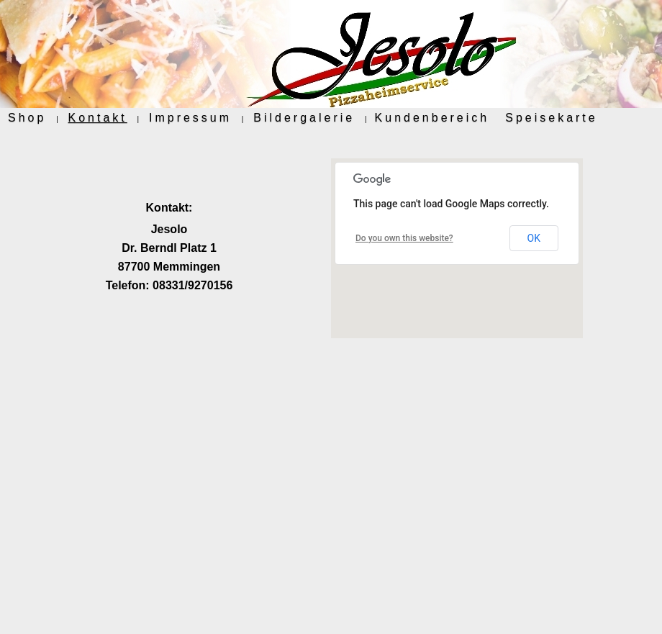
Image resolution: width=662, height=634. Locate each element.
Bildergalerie (304, 118)
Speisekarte (551, 118)
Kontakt (97, 118)
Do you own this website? (404, 238)
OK (533, 238)
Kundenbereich (432, 118)
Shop (27, 118)
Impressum (190, 118)
